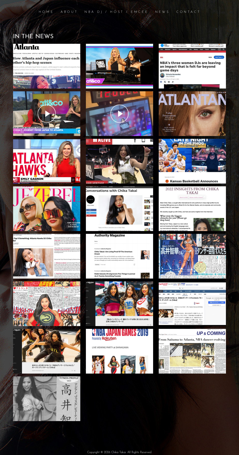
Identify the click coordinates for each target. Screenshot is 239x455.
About (69, 12)
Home (46, 12)
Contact (188, 12)
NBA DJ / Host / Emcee (116, 12)
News (162, 12)
